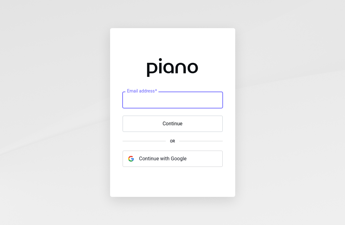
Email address (142, 91)
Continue (173, 124)
